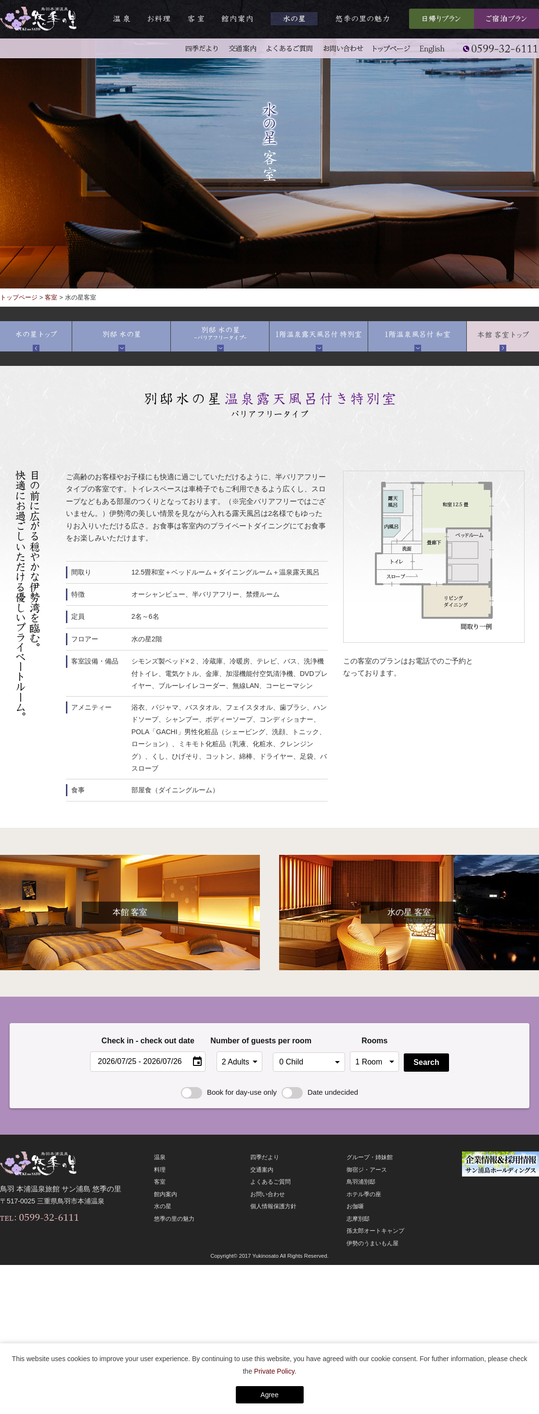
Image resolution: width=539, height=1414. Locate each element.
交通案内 (261, 1169)
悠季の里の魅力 (174, 1218)
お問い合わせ (267, 1194)
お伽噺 (355, 1206)
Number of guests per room (239, 1041)
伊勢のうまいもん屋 (372, 1243)
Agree (269, 1395)
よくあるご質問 (270, 1181)
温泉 (160, 1157)
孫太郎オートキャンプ (375, 1230)
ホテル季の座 (363, 1194)
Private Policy (274, 1371)
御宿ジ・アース (366, 1169)
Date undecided (320, 1092)
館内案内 (165, 1194)
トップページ (19, 297)
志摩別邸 (358, 1218)
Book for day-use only (229, 1092)
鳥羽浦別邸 (360, 1181)
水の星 (162, 1206)
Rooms (374, 1041)
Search (426, 1062)
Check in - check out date (148, 1041)
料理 (160, 1169)
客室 (51, 297)
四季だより (264, 1157)
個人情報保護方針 (273, 1206)
